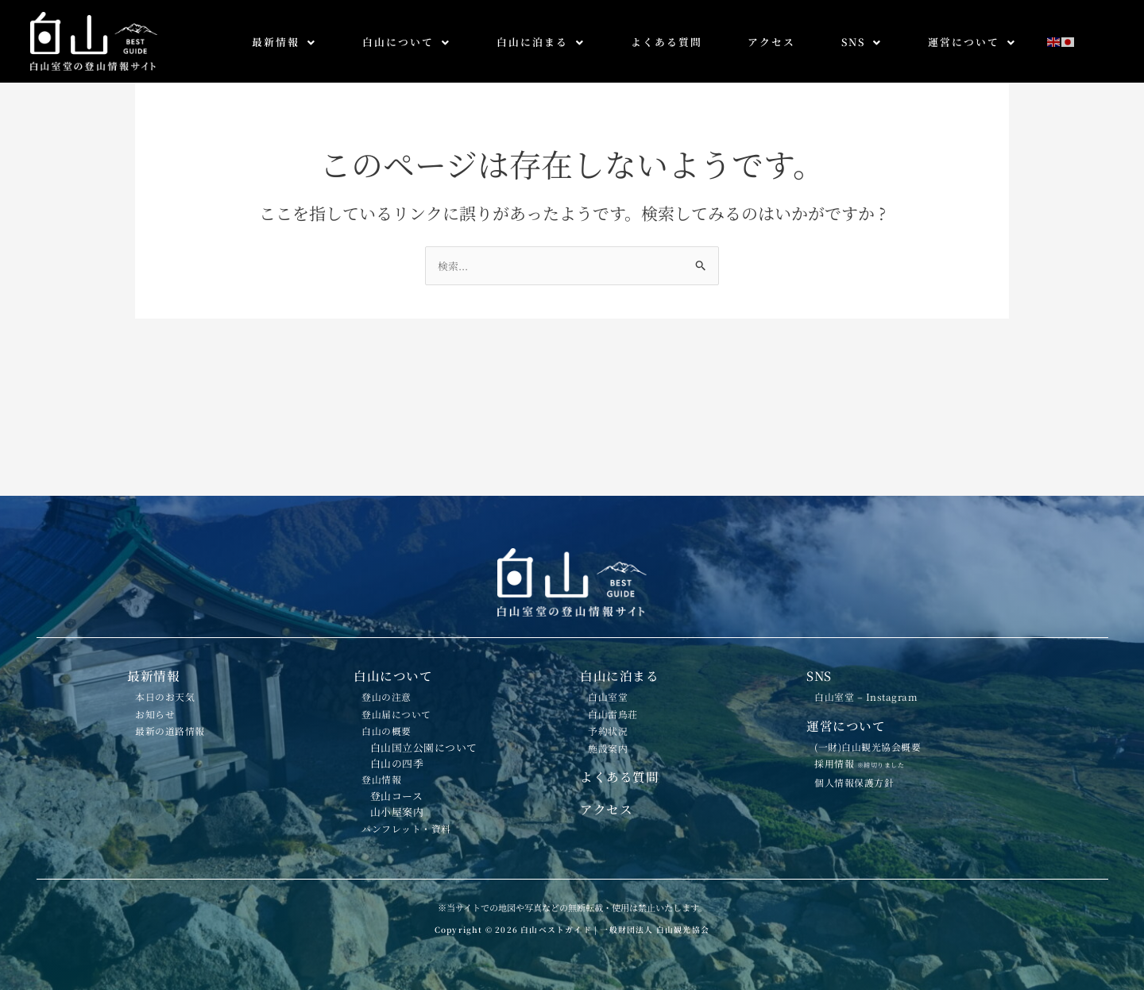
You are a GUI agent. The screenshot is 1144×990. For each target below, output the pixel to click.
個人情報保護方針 (867, 751)
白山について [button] (406, 41)
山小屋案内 (406, 802)
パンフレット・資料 (420, 824)
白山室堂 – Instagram (883, 637)
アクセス (771, 41)
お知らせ (163, 662)
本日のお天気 (176, 637)
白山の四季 (406, 733)
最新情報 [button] (284, 41)
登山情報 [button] (390, 755)
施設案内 (616, 711)
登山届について (408, 662)
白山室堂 (616, 637)
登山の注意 (396, 637)
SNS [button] (861, 41)
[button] (284, 42)
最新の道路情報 (182, 686)
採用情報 (874, 723)
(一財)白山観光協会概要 (885, 699)
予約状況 (616, 686)
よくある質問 (666, 41)
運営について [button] (972, 41)
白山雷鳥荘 (623, 662)
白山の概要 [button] (396, 686)
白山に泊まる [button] (541, 41)
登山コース (406, 779)
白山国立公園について (435, 710)
